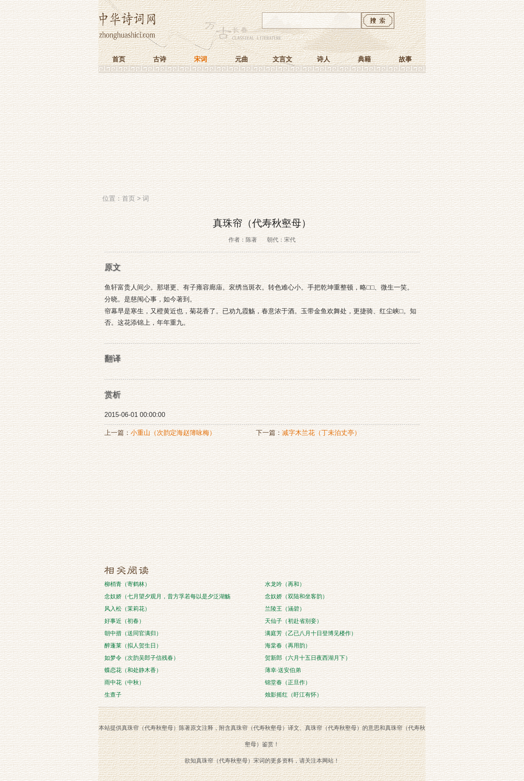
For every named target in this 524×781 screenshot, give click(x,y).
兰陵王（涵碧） (285, 608)
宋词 (200, 59)
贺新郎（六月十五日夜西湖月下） (308, 657)
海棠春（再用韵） (288, 645)
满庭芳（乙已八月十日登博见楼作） (311, 633)
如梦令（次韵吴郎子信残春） (141, 657)
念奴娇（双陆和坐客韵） (296, 596)
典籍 (364, 59)
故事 (405, 59)
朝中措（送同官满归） (133, 633)
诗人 (323, 59)
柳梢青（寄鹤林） (127, 584)
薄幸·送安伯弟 (283, 670)
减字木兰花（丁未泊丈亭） (321, 432)
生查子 (113, 694)
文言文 (282, 59)
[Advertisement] (262, 136)
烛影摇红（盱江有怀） (293, 694)
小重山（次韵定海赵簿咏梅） (173, 432)
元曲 (241, 59)
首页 (118, 59)
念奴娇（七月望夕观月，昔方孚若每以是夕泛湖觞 (167, 596)
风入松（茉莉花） (127, 608)
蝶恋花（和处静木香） (133, 670)
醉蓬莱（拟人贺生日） (133, 645)
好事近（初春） (124, 621)
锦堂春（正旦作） (288, 682)
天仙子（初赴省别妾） (293, 621)
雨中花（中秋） (124, 682)
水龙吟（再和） (285, 584)
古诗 (159, 59)
